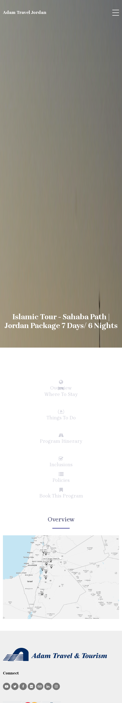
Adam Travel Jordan (25, 12)
